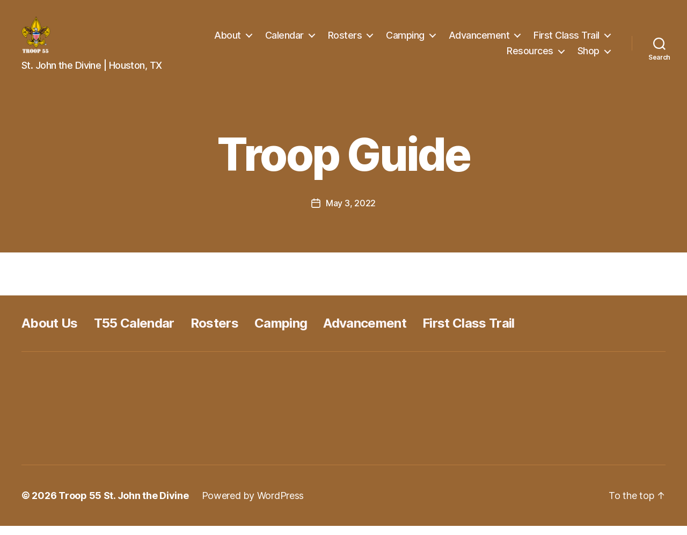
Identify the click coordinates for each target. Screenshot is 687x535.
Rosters (345, 39)
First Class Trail (566, 39)
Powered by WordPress (253, 504)
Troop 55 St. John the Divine (123, 504)
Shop (589, 55)
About (227, 39)
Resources (530, 55)
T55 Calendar (134, 332)
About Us (49, 332)
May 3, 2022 (351, 212)
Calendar (284, 39)
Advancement (479, 39)
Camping (405, 39)
